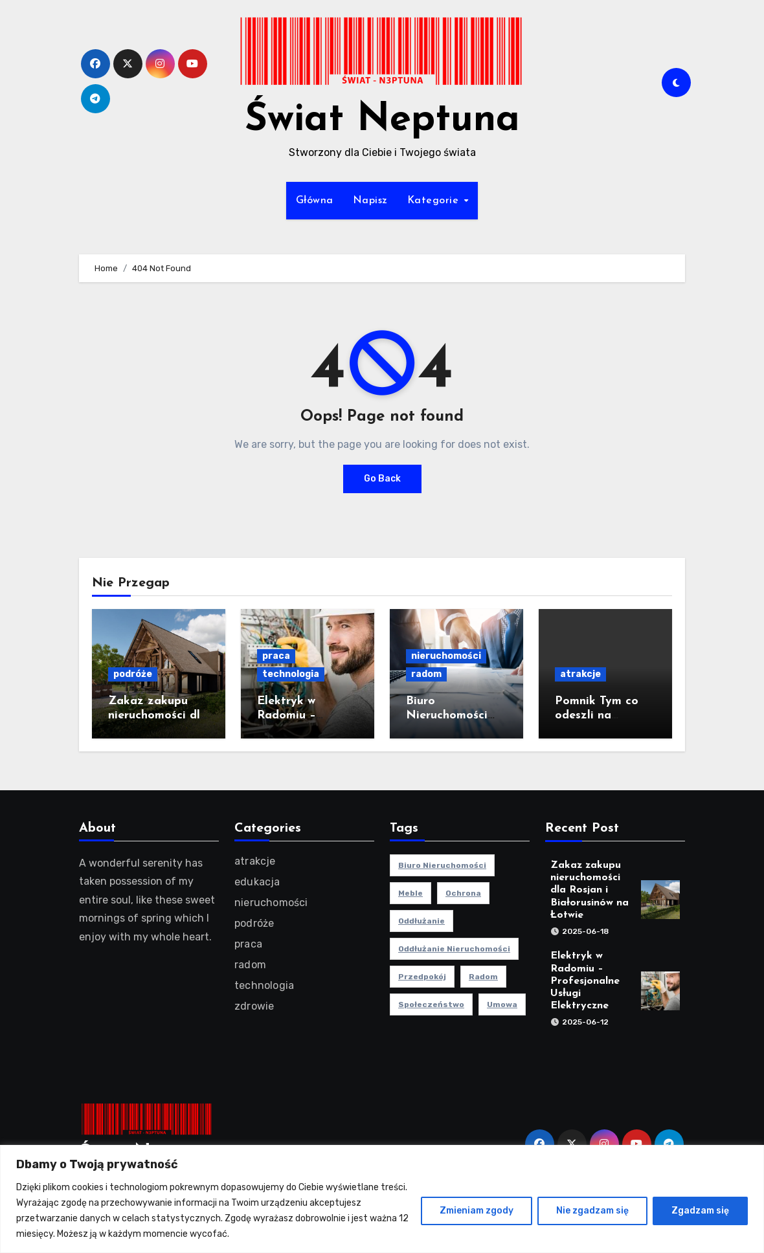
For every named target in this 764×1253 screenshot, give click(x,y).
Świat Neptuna (382, 120)
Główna (314, 200)
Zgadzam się (700, 1210)
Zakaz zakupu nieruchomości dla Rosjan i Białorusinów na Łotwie (589, 890)
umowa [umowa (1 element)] (502, 1004)
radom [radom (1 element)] (483, 976)
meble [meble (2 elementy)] (410, 893)
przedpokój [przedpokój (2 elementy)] (422, 976)
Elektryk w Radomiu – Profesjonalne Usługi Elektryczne (585, 981)
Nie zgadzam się (592, 1210)
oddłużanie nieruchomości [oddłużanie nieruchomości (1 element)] (454, 948)
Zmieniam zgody (476, 1210)
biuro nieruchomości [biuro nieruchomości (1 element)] (442, 865)
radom (426, 674)
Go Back (382, 478)
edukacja (257, 882)
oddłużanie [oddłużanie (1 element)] (421, 921)
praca (276, 655)
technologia (290, 674)
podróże (132, 674)
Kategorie (434, 200)
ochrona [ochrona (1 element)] (463, 893)
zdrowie (254, 1006)
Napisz (370, 200)
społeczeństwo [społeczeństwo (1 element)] (431, 1004)
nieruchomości (446, 655)
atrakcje (580, 674)
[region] (382, 1199)
